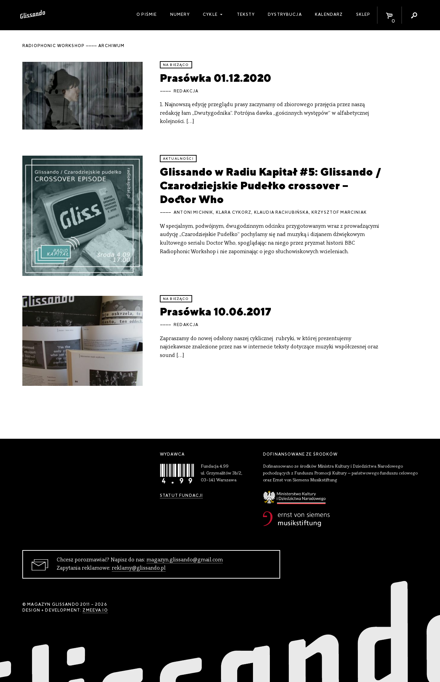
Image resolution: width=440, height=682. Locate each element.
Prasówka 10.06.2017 (215, 311)
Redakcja (186, 91)
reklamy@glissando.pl (139, 568)
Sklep (363, 14)
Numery (180, 14)
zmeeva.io (95, 610)
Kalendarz (329, 14)
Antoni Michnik (193, 212)
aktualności (178, 158)
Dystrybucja (285, 14)
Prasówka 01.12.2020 (215, 77)
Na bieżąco (176, 65)
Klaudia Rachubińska (281, 212)
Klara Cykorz (234, 212)
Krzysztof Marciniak (339, 212)
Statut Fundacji (181, 495)
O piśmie (146, 14)
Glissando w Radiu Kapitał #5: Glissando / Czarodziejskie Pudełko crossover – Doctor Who (270, 185)
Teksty (246, 14)
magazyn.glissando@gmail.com (184, 560)
